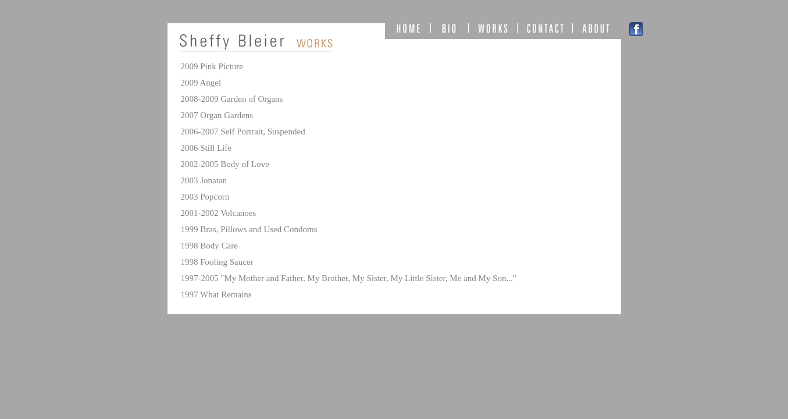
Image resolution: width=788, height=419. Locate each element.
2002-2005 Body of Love (225, 164)
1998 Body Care (209, 245)
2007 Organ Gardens (217, 115)
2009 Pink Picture (212, 66)
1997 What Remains (216, 294)
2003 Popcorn (205, 196)
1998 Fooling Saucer (217, 262)
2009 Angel (201, 82)
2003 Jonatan (204, 180)
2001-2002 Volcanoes (218, 213)
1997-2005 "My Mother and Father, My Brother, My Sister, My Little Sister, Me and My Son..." (348, 278)
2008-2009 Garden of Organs (232, 99)
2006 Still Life (206, 147)
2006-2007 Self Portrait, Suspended (243, 131)
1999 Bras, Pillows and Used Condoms (249, 229)
